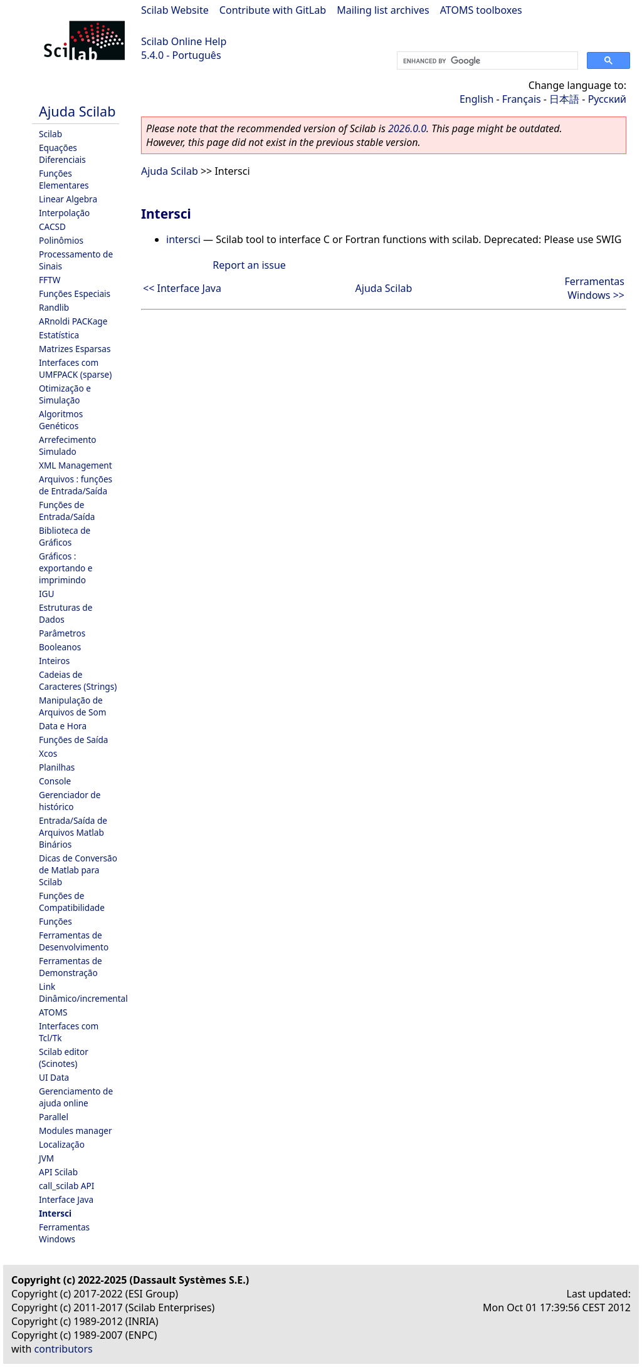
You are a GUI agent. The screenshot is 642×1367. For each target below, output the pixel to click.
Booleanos (60, 647)
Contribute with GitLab (272, 10)
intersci (183, 239)
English (476, 99)
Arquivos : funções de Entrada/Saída (75, 485)
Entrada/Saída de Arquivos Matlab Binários (73, 832)
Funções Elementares (64, 179)
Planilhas (57, 767)
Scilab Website (175, 10)
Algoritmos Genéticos (61, 420)
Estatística (59, 335)
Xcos (48, 753)
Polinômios (61, 240)
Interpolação (64, 213)
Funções (55, 921)
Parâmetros (62, 633)
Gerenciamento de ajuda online (76, 1097)
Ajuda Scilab (77, 111)
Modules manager (75, 1130)
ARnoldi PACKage (73, 321)
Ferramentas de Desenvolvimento (73, 941)
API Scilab (58, 1172)
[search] (486, 60)
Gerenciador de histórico (69, 801)
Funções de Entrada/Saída (67, 510)
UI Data (54, 1077)
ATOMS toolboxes (481, 10)
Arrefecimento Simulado (68, 445)
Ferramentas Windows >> (595, 288)
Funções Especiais (74, 293)
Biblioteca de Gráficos (64, 536)
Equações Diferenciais (62, 153)
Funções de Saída (73, 740)
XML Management (75, 465)
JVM (46, 1158)
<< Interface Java (182, 288)
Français (521, 99)
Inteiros (54, 661)
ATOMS (53, 1012)
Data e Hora (63, 726)
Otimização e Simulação (65, 394)
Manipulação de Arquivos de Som (72, 706)
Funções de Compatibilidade (72, 901)
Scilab (50, 134)
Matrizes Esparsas (74, 349)
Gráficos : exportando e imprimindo (66, 568)
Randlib (54, 307)
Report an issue (249, 265)
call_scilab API (66, 1186)
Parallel (53, 1117)
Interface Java (66, 1199)
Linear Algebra (68, 199)
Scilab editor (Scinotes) (63, 1057)
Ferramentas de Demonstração (70, 967)
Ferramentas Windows (64, 1233)
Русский (607, 99)
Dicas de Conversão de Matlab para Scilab (78, 870)
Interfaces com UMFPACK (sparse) (75, 368)
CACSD (52, 226)
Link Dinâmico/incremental (83, 992)
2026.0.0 (407, 128)
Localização (62, 1144)
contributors (63, 1349)
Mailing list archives (383, 10)
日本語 (564, 99)
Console (55, 781)
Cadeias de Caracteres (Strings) (78, 680)
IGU (46, 594)
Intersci (55, 1213)
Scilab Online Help (183, 41)
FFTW (49, 280)
